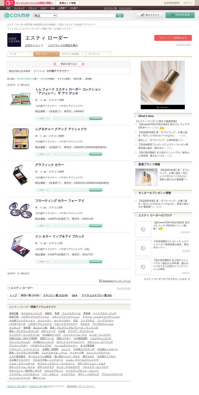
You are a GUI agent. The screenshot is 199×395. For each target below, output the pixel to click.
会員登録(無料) (172, 3)
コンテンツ (94, 54)
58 (60, 135)
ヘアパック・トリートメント (24, 349)
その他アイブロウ (106, 356)
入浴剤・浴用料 (50, 349)
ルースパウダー (62, 320)
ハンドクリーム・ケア (75, 334)
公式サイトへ (32, 45)
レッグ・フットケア (100, 334)
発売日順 (78, 79)
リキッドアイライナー (66, 324)
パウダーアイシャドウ (70, 106)
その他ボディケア (51, 334)
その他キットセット (107, 349)
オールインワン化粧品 (39, 356)
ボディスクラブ (46, 367)
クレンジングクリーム (98, 352)
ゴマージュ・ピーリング (100, 342)
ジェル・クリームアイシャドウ (82, 360)
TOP (8, 8)
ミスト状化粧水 (17, 356)
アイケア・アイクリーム (80, 331)
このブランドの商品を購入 (63, 45)
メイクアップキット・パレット (82, 370)
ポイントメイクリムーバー (71, 342)
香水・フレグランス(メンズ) (24, 331)
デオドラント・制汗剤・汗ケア (25, 370)
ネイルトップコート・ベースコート (56, 363)
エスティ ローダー (21, 287)
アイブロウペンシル (102, 324)
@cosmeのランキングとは (117, 281)
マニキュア (15, 327)
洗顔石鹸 (13, 313)
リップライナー (105, 320)
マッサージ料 (77, 352)
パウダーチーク (17, 324)
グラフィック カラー (49, 164)
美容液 (86, 313)
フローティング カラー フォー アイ (59, 200)
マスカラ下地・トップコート (48, 360)
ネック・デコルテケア (68, 367)
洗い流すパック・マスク (67, 356)
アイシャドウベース (112, 374)
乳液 (57, 313)
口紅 (87, 249)
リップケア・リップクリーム (24, 334)
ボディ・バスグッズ (88, 374)
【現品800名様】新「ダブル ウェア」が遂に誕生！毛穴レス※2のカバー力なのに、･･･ (162, 134)
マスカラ (85, 324)
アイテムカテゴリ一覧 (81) (97, 295)
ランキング (19, 8)
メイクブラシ (68, 374)
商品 (41, 54)
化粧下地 (13, 316)
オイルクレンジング (31, 313)
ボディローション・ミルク (92, 363)
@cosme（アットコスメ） (81, 386)
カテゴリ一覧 (110, 8)
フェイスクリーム (71, 313)
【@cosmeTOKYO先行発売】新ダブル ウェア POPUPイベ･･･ (163, 126)
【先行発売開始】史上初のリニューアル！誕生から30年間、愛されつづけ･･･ (163, 154)
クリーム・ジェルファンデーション (101, 316)
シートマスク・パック (104, 313)
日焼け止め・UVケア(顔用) (23, 338)
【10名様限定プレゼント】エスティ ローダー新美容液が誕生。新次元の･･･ (163, 146)
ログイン (188, 3)
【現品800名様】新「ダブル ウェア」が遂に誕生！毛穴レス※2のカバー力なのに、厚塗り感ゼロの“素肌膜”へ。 (163, 203)
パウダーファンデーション (35, 316)
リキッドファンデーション (66, 316)
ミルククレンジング (100, 338)
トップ (12, 54)
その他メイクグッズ (83, 349)
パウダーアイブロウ (41, 345)
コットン (66, 349)
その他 (61, 331)
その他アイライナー (46, 106)
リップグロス (88, 320)
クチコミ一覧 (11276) (55, 295)
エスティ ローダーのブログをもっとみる (165, 279)
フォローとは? (124, 288)
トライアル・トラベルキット (24, 374)
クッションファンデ (19, 378)
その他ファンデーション (22, 320)
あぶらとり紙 (40, 327)
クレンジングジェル (19, 342)
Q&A (52, 8)
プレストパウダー (18, 345)
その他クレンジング (43, 342)
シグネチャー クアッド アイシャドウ (61, 129)
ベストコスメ (125, 8)
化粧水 (48, 313)
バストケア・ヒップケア (95, 367)
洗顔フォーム (47, 338)
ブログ (43, 8)
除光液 (27, 327)
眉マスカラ (88, 356)
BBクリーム (39, 378)
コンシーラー (44, 320)
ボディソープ (48, 331)
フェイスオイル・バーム (54, 352)
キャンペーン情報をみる (173, 37)
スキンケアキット (54, 370)
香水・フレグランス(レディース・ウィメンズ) (74, 327)
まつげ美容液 (87, 345)
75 (60, 100)
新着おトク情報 (67, 3)
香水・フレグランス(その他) (24, 352)
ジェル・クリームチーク (22, 363)
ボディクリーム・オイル (22, 367)
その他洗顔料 (80, 338)
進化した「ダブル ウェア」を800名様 (160, 140)
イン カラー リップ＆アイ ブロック (59, 236)
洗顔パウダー (64, 338)
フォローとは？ (183, 44)
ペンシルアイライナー (66, 345)
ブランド (32, 8)
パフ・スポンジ (50, 374)
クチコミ (70, 54)
